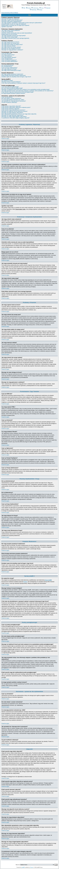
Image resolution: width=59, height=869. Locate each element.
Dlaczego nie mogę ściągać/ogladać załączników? (14, 116)
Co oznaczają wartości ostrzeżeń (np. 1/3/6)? (13, 99)
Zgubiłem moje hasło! (7, 26)
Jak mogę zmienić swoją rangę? (10, 37)
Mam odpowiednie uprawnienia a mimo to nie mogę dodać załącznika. (19, 114)
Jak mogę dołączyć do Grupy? (9, 69)
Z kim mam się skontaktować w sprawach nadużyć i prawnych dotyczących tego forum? (23, 83)
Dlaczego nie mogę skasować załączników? (12, 115)
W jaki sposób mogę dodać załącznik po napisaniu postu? (16, 107)
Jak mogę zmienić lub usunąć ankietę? (11, 47)
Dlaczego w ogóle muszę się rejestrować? (12, 20)
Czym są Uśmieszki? (7, 56)
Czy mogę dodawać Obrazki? (9, 57)
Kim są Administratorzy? (8, 65)
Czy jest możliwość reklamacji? (9, 102)
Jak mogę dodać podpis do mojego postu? (12, 44)
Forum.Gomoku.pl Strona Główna (10, 12)
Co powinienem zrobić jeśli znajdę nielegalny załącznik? (16, 118)
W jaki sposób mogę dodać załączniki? (11, 106)
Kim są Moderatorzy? (7, 66)
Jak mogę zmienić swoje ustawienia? (11, 30)
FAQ (23, 8)
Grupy (41, 8)
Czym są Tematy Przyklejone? (9, 60)
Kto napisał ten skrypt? (7, 80)
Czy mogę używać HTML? (8, 55)
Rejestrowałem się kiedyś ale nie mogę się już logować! (15, 25)
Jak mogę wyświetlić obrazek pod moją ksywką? (14, 35)
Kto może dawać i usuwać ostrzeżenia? (11, 98)
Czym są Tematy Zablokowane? (10, 61)
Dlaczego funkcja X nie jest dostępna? (11, 81)
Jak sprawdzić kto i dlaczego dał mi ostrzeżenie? (14, 101)
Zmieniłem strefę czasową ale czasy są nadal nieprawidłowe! (17, 33)
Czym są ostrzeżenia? (7, 97)
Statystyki (47, 8)
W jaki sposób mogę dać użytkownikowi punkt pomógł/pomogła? (18, 92)
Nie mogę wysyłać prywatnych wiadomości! (12, 74)
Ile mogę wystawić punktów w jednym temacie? (13, 93)
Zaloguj (39, 9)
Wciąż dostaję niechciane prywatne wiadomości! (14, 75)
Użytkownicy (35, 8)
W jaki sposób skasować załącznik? (10, 108)
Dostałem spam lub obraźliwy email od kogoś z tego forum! (16, 76)
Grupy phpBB (48, 580)
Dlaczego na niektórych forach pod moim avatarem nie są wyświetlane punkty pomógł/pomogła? (26, 89)
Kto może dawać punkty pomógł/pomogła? (12, 88)
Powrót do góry (5, 138)
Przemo (25, 581)
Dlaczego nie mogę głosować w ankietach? (12, 49)
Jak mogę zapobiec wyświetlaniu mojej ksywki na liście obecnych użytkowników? (22, 22)
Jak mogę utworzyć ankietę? (9, 46)
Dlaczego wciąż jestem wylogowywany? (11, 21)
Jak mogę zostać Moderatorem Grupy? (11, 70)
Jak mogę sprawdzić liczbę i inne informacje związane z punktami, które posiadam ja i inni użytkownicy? (27, 90)
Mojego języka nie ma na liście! (9, 34)
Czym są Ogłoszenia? (7, 58)
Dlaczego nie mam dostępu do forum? (11, 48)
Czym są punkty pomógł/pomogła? (10, 87)
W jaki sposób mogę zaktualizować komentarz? (13, 110)
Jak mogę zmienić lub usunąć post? (10, 43)
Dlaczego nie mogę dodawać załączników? (12, 112)
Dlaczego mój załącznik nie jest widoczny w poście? (14, 111)
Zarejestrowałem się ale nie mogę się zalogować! (14, 24)
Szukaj (28, 8)
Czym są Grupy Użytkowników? (9, 67)
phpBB (23, 867)
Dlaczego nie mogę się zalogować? (10, 18)
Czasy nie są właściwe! (7, 31)
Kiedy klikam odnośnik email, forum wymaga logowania (15, 38)
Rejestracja (33, 9)
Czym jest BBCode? (7, 53)
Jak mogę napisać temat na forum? (10, 42)
